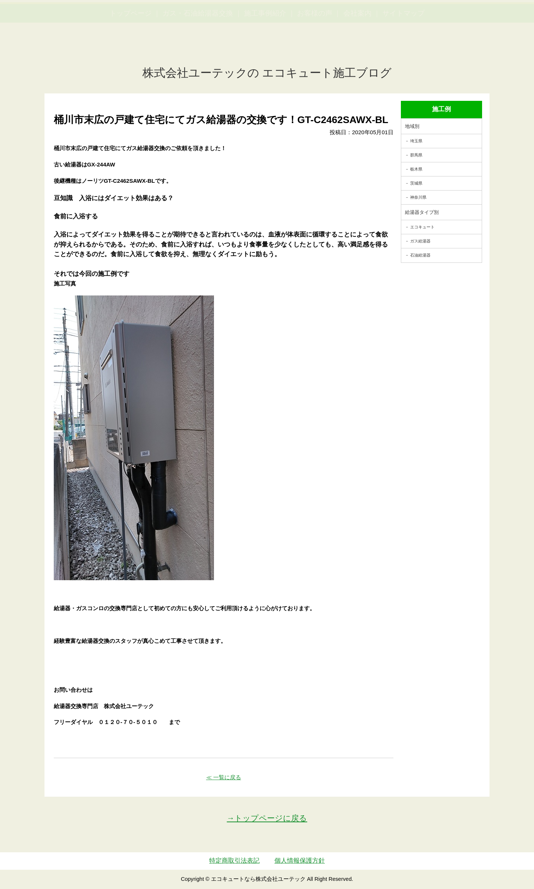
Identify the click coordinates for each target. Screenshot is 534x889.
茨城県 (416, 183)
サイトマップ (403, 48)
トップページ (130, 48)
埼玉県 (416, 141)
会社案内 (357, 48)
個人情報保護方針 (299, 860)
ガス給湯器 (420, 241)
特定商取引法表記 (234, 860)
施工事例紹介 (265, 48)
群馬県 (416, 155)
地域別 (412, 126)
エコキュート (422, 227)
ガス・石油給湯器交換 (197, 48)
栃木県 (416, 169)
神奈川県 (418, 197)
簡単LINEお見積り (446, 19)
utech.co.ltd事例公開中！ (153, 24)
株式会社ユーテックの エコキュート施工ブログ (267, 72)
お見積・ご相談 (501, 19)
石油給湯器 (420, 255)
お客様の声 (314, 48)
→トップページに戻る (267, 818)
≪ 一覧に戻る (223, 777)
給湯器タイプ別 (422, 212)
